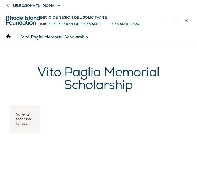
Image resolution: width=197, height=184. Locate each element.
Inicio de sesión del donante (71, 24)
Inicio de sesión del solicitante (73, 17)
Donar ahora (125, 24)
